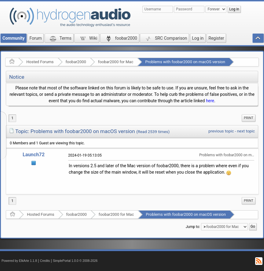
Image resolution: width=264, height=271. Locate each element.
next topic (246, 131)
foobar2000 (76, 62)
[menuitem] (248, 118)
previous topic (221, 131)
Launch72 (34, 154)
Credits (45, 260)
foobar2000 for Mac (115, 62)
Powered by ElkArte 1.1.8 (19, 260)
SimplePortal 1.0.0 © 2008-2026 (75, 260)
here (210, 100)
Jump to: (193, 227)
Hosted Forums (39, 62)
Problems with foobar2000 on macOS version (185, 62)
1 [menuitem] (12, 118)
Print (248, 118)
